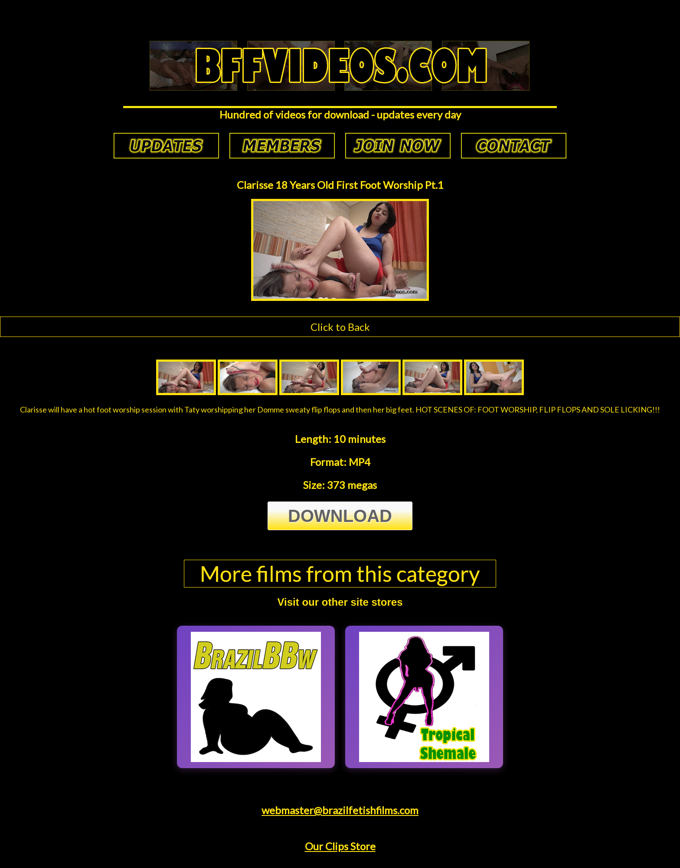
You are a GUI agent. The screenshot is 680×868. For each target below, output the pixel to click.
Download (340, 515)
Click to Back (340, 326)
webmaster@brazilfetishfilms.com (340, 810)
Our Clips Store (340, 846)
